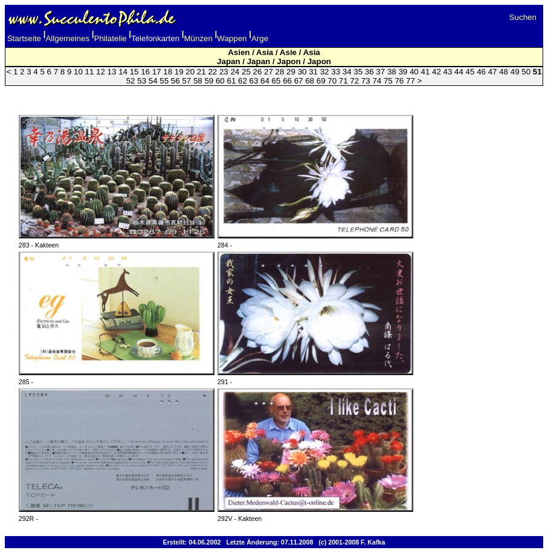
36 (369, 71)
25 (246, 71)
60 (220, 80)
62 (242, 80)
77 (410, 80)
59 (208, 80)
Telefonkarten (155, 38)
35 (358, 71)
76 (399, 80)
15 (134, 71)
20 (190, 71)
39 (402, 71)
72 (354, 80)
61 (231, 80)
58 (197, 80)
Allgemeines (67, 38)
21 (201, 71)
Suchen (523, 17)
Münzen (198, 38)
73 (365, 80)
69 (321, 80)
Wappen (232, 38)
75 (388, 80)
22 (212, 71)
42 (436, 71)
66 (287, 80)
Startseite (24, 38)
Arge (259, 38)
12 (100, 71)
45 (470, 71)
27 (268, 71)
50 (525, 71)
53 (141, 80)
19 (179, 71)
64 (264, 80)
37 (380, 71)
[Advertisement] (274, 96)
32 (324, 71)
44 (458, 71)
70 (332, 80)
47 (492, 71)
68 (309, 80)
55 (164, 80)
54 (153, 80)
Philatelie (110, 38)
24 (234, 71)
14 (122, 71)
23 (223, 71)
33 (335, 71)
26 (257, 71)
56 (175, 80)
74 (376, 80)
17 (156, 71)
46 (481, 71)
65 (276, 80)
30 (302, 71)
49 (515, 71)
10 (78, 71)
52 (130, 80)
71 (343, 80)
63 (254, 80)
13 (112, 71)
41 (425, 71)
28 (280, 71)
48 (503, 71)
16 (145, 71)
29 (290, 71)
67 (298, 80)
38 (391, 71)
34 (347, 71)
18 (167, 71)
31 (313, 71)
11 (89, 71)
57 (186, 80)
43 (448, 71)
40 (414, 71)
